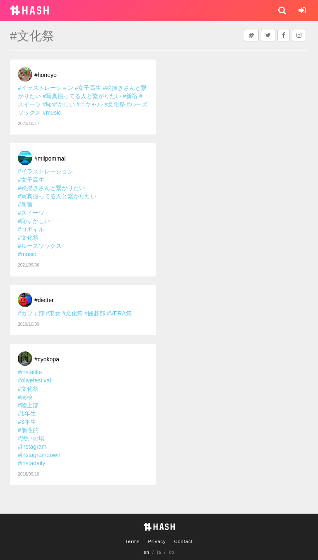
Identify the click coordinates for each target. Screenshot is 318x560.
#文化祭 (114, 104)
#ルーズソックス (40, 246)
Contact (183, 541)
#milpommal (49, 158)
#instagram (32, 446)
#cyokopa (46, 359)
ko (172, 552)
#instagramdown (39, 455)
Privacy (157, 541)
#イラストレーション (45, 87)
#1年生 (27, 413)
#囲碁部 (94, 313)
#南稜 (25, 397)
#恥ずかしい (59, 104)
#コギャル (90, 104)
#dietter (44, 300)
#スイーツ (31, 212)
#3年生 (27, 421)
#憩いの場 (31, 438)
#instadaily (31, 463)
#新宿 (130, 96)
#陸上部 (28, 405)
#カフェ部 (31, 313)
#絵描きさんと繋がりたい (51, 188)
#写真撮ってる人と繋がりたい (82, 96)
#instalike (30, 372)
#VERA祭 (119, 313)
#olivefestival (34, 380)
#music (52, 112)
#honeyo (45, 75)
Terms (132, 541)
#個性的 (28, 430)
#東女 (53, 313)
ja (159, 552)
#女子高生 (88, 87)
